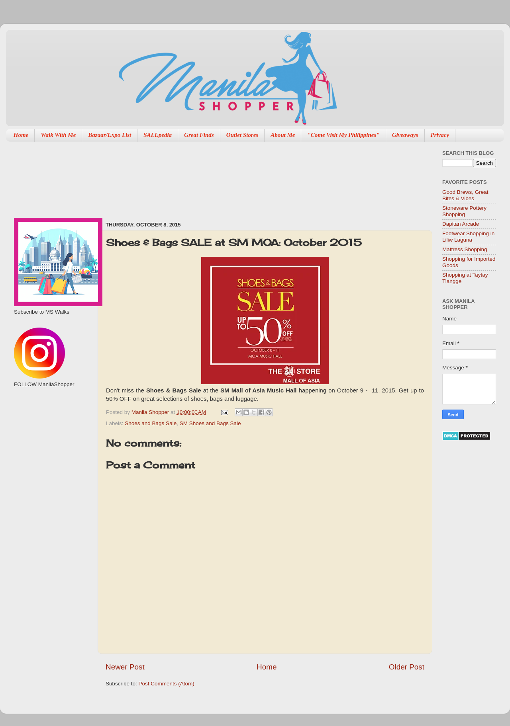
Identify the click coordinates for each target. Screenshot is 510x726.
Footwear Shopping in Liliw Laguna (468, 236)
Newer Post (125, 667)
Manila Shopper (151, 412)
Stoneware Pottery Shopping (464, 211)
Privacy (440, 135)
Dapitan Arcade (460, 224)
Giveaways (405, 135)
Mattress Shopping (464, 249)
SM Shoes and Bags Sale (210, 423)
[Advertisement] (145, 177)
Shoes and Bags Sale (151, 423)
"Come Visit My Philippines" (343, 135)
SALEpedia (157, 135)
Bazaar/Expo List (109, 135)
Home (21, 135)
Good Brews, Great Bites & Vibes (465, 195)
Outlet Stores (242, 135)
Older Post (406, 667)
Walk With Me (58, 135)
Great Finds (199, 135)
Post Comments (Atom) (166, 684)
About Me (283, 135)
